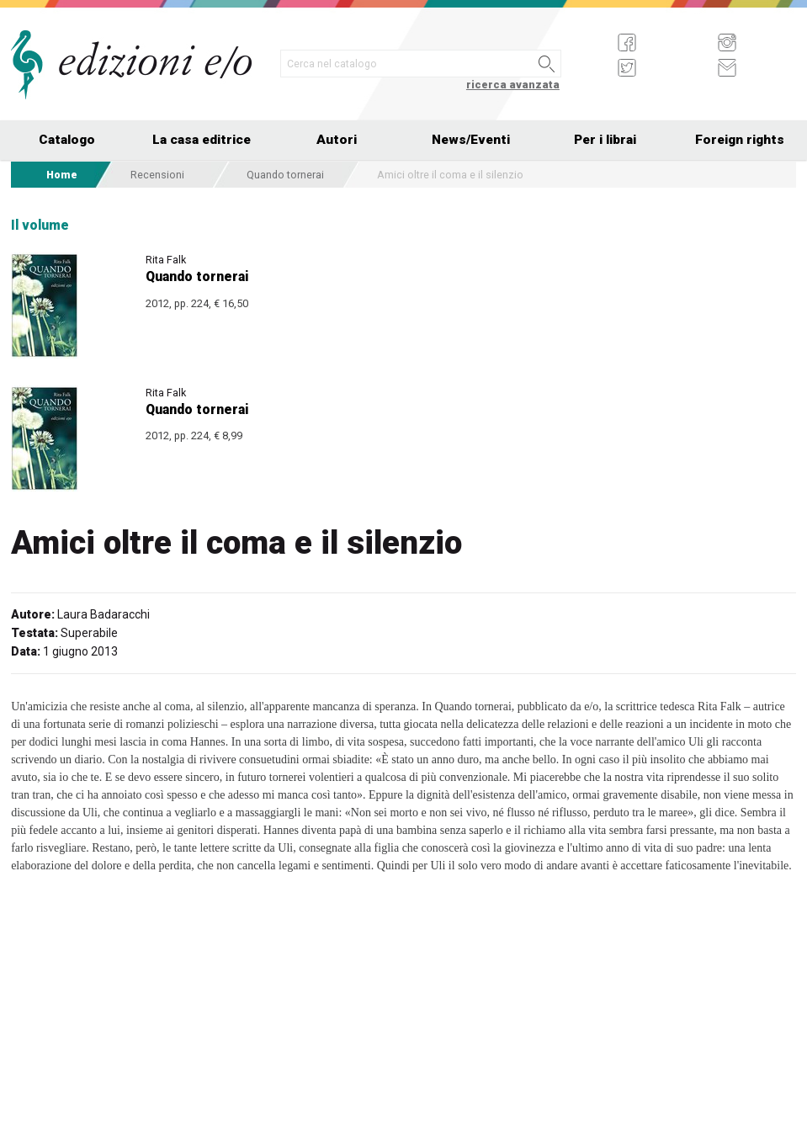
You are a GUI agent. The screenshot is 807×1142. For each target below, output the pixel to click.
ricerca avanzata (513, 84)
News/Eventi (471, 139)
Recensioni (157, 174)
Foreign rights (739, 139)
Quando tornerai (285, 174)
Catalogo (67, 139)
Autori (336, 139)
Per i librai (605, 139)
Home (61, 174)
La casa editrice (201, 139)
